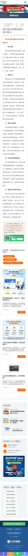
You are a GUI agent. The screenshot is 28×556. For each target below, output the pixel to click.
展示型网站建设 (9, 256)
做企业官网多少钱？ (18, 430)
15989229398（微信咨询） (14, 524)
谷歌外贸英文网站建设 (11, 514)
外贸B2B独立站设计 (10, 497)
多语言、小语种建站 (10, 501)
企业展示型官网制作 (10, 494)
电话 (10, 553)
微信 (17, 553)
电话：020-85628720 (14, 533)
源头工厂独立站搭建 (10, 507)
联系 (24, 553)
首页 (3, 553)
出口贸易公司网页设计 (11, 511)
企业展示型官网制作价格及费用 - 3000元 (17, 412)
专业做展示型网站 (10, 491)
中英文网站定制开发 (10, 504)
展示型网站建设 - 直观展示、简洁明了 (16, 421)
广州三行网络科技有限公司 (16, 547)
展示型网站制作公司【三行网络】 (13, 262)
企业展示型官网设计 (10, 259)
